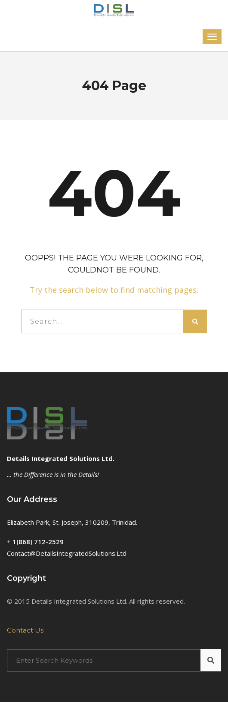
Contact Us (25, 630)
